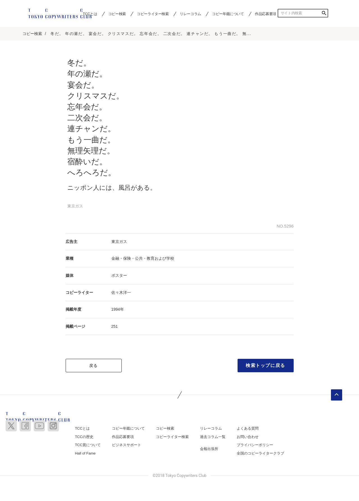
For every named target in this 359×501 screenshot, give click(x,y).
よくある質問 (248, 429)
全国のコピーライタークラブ (260, 453)
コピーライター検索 (153, 14)
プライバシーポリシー (255, 445)
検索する (324, 13)
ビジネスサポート (126, 445)
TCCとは (82, 429)
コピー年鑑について (228, 14)
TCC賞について (88, 445)
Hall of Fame (85, 453)
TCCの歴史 (84, 437)
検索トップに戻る (265, 365)
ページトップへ (336, 395)
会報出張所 (209, 449)
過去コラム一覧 (212, 437)
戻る (93, 366)
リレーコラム (190, 14)
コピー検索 (117, 14)
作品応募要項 (265, 14)
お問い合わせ (248, 437)
